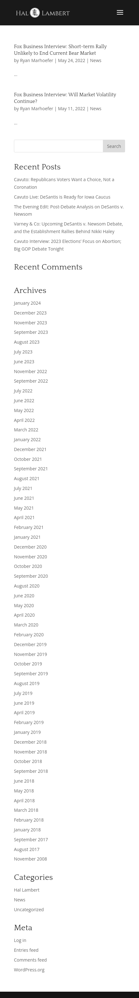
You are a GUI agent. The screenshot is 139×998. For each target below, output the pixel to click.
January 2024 (27, 303)
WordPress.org (29, 970)
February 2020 (29, 635)
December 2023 (30, 313)
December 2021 (30, 449)
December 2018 (30, 742)
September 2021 (31, 469)
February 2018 (29, 820)
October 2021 (28, 459)
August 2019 (27, 683)
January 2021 (27, 537)
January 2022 (27, 439)
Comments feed (30, 960)
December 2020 (30, 547)
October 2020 (28, 566)
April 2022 (24, 420)
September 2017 (31, 839)
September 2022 (31, 381)
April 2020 (24, 615)
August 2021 (27, 478)
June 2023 (24, 362)
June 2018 (24, 781)
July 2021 (23, 488)
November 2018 (30, 752)
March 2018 (26, 810)
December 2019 (30, 644)
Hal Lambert (26, 890)
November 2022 (30, 371)
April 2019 (24, 712)
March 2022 (26, 430)
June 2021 (24, 498)
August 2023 (27, 342)
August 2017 (27, 849)
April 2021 (24, 517)
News (95, 60)
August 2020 (27, 586)
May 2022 (24, 410)
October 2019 (28, 664)
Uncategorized (29, 909)
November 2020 (30, 557)
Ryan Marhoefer (36, 60)
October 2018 (28, 761)
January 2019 (27, 732)
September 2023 (31, 332)
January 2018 (27, 830)
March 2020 (26, 625)
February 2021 (29, 527)
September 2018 (31, 771)
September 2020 (31, 576)
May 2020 (24, 605)
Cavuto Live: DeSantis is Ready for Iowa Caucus (62, 197)
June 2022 (24, 400)
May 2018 (24, 791)
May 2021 (24, 508)
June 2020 (24, 596)
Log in (20, 940)
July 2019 (23, 693)
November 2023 (30, 323)
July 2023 (23, 352)
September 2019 (31, 674)
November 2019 (30, 654)
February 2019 (29, 722)
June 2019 (24, 703)
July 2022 (23, 391)
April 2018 (24, 801)
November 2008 (30, 859)
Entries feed (26, 950)
